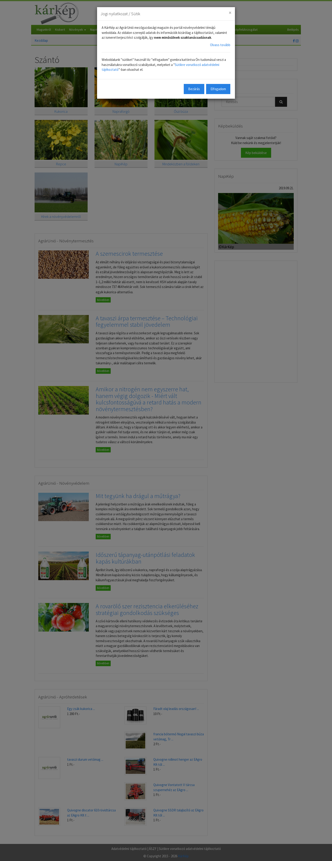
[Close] (230, 12)
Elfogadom (218, 89)
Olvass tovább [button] (220, 45)
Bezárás (194, 89)
